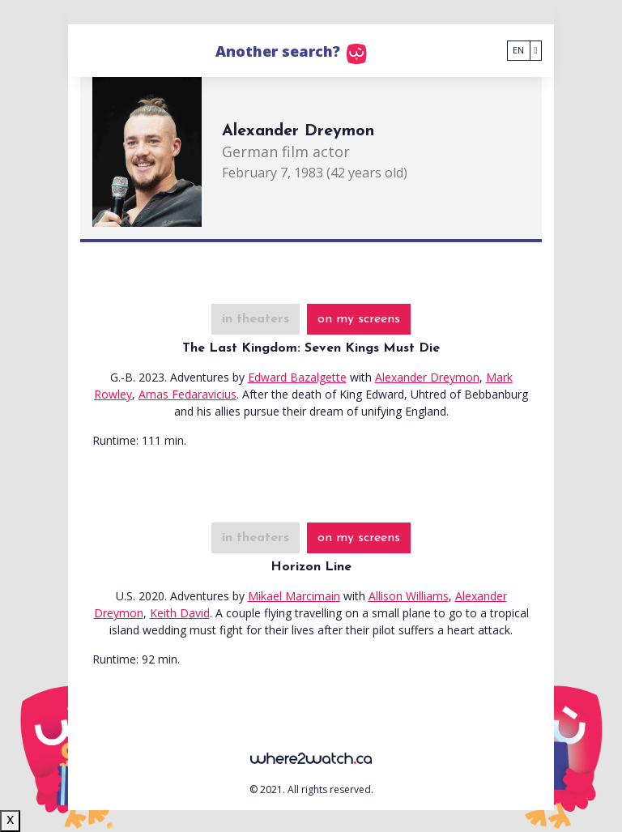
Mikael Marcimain (294, 596)
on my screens (358, 319)
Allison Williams (409, 596)
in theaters (255, 319)
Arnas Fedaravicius (187, 394)
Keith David (180, 613)
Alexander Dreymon (427, 377)
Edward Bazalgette (297, 377)
